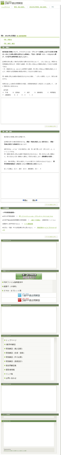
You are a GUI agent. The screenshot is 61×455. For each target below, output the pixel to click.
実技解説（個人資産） (14, 349)
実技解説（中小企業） (14, 357)
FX (4, 450)
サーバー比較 (19, 450)
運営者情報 (10, 370)
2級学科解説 (11, 344)
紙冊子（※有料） (11, 286)
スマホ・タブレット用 (12, 291)
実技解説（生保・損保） (15, 353)
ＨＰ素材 (14, 450)
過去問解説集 (11, 365)
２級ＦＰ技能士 (35, 220)
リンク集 (9, 374)
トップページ (5, 7)
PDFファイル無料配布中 (13, 282)
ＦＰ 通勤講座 (28, 224)
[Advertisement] (30, 21)
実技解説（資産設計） (14, 361)
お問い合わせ (11, 378)
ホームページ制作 (9, 450)
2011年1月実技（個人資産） (38, 7)
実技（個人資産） (19, 7)
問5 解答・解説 (9, 43)
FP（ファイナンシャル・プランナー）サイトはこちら (36, 216)
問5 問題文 (8, 39)
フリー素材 (24, 450)
